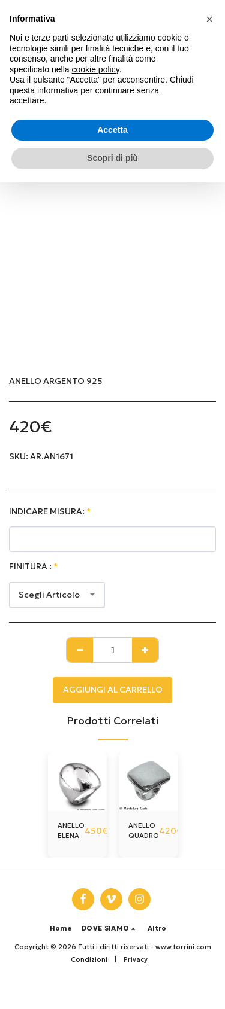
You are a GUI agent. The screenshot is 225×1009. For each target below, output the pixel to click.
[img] (77, 781)
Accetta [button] (112, 130)
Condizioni (89, 959)
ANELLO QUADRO (143, 830)
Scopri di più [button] (112, 158)
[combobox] (57, 595)
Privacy (136, 959)
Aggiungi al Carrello (113, 689)
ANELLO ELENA (71, 830)
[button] (110, 928)
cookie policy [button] (95, 69)
